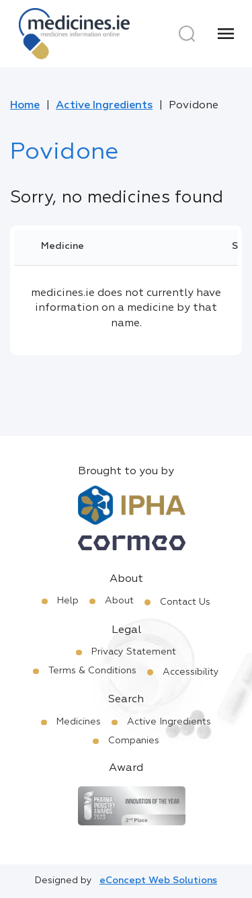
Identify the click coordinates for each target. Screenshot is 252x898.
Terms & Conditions (92, 670)
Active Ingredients (104, 105)
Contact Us (185, 602)
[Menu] (226, 33)
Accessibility (191, 672)
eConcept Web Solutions (158, 880)
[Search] (187, 33)
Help (68, 600)
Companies (133, 740)
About (119, 600)
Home (25, 105)
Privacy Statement (133, 652)
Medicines (78, 721)
